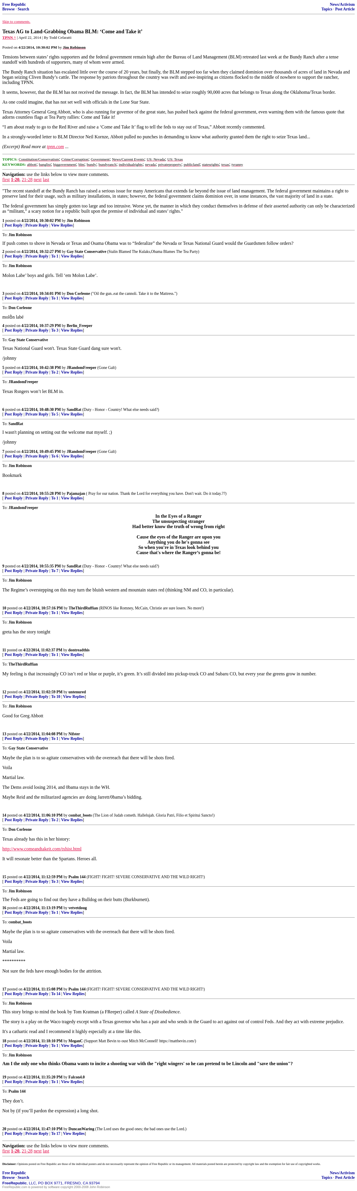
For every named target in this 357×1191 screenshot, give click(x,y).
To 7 (54, 571)
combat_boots (80, 815)
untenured (77, 692)
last (46, 179)
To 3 (54, 330)
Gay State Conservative (86, 251)
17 (4, 989)
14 (4, 815)
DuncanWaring (81, 1129)
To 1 (54, 256)
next (38, 179)
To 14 (55, 994)
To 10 (55, 696)
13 (4, 734)
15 (4, 877)
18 (4, 1041)
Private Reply (37, 225)
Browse (8, 9)
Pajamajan (76, 493)
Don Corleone (78, 293)
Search (23, 9)
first (6, 179)
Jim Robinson (78, 220)
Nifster (74, 734)
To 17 (55, 1133)
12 (4, 692)
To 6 (54, 456)
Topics (326, 9)
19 (4, 1077)
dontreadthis (79, 650)
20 (4, 1129)
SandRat (74, 409)
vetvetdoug (78, 908)
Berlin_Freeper (80, 326)
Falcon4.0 (77, 1077)
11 (4, 650)
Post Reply (14, 225)
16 (4, 908)
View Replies (62, 225)
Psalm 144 (77, 877)
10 (4, 608)
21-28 (27, 179)
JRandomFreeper (81, 367)
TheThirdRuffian (83, 608)
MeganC (76, 1041)
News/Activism (342, 4)
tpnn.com (55, 146)
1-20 (15, 179)
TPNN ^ (9, 37)
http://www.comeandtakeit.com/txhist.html (42, 848)
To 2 (54, 372)
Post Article (345, 9)
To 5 (54, 414)
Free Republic (14, 4)
